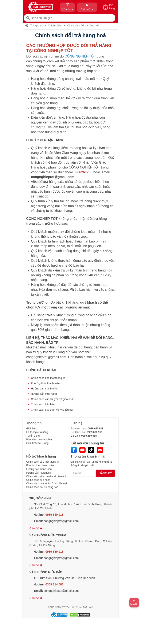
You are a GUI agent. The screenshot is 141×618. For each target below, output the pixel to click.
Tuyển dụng (33, 435)
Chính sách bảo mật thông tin (48, 378)
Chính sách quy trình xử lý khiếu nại (52, 409)
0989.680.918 (95, 428)
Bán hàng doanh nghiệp (39, 439)
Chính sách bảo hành (43, 404)
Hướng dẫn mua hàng (44, 393)
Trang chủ (33, 25)
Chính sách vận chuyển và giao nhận (52, 399)
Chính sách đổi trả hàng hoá (42, 487)
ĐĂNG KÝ (105, 473)
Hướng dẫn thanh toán (44, 388)
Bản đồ (36, 528)
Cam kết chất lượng (37, 443)
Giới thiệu (31, 428)
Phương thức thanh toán (45, 383)
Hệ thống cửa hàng (37, 432)
